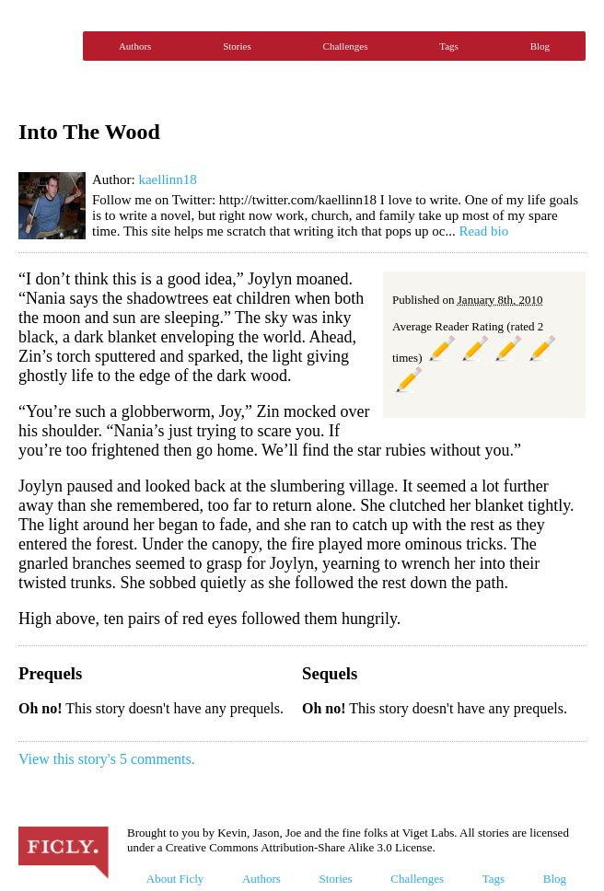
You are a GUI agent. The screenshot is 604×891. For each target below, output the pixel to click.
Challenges (345, 46)
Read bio (483, 231)
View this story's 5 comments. (106, 759)
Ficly (46, 46)
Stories (237, 46)
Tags (449, 46)
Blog (540, 46)
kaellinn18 (167, 179)
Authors (135, 46)
